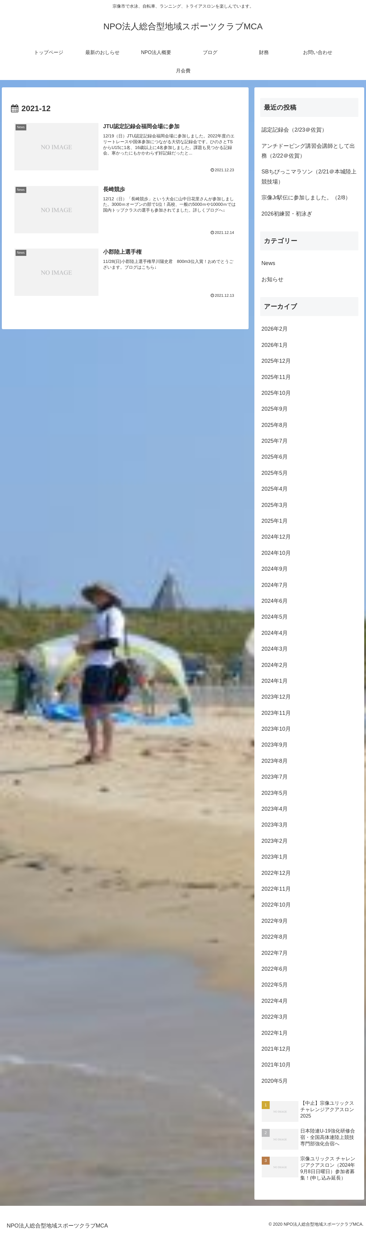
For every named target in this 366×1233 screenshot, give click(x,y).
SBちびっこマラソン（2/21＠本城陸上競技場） (309, 176)
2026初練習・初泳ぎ (286, 214)
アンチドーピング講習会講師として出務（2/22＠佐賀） (308, 151)
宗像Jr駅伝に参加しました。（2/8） (306, 198)
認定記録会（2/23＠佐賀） (294, 130)
